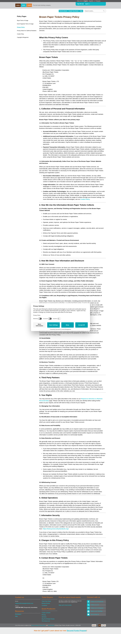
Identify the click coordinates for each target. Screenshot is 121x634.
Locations (44, 605)
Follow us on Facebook (97, 601)
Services (44, 617)
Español (91, 1)
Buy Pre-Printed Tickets (48, 619)
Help (81, 11)
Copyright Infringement (22, 37)
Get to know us (95, 614)
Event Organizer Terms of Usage (25, 24)
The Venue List (46, 621)
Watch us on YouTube (96, 611)
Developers (18, 614)
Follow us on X (95, 605)
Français (98, 1)
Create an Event (46, 612)
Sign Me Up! (80, 4)
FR (104, 625)
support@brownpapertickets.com (24, 603)
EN (99, 625)
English (86, 1)
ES (102, 625)
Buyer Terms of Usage (22, 20)
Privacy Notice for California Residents (26, 30)
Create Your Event (73, 11)
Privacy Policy (21, 27)
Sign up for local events (65, 605)
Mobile (94, 625)
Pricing (44, 614)
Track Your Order (46, 601)
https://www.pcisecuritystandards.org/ (56, 529)
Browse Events (46, 603)
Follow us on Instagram (97, 608)
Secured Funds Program (76, 631)
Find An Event (63, 11)
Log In (86, 4)
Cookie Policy (20, 34)
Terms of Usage (34, 625)
